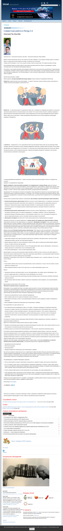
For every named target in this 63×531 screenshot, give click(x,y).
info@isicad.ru (36, 515)
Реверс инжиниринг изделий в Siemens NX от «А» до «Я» (16, 430)
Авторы (14, 21)
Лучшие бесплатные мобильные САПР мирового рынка (16, 419)
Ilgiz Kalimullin (5, 491)
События (20, 21)
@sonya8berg (13, 381)
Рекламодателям (28, 21)
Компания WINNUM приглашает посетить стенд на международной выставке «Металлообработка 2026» (26, 406)
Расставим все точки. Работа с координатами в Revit (15, 417)
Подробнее (5, 520)
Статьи (9, 21)
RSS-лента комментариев (8, 487)
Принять (32, 529)
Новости (4, 21)
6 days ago (15, 504)
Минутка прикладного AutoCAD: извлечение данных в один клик (18, 421)
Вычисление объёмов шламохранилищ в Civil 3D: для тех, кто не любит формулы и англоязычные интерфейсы (28, 422)
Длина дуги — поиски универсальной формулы (14, 432)
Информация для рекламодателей (9, 522)
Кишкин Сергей (5, 496)
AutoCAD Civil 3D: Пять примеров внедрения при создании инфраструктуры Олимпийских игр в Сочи (26, 426)
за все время (11, 415)
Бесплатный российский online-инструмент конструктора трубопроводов (20, 434)
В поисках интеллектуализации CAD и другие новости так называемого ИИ (19, 401)
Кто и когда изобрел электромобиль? (12, 428)
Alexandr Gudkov (5, 506)
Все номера (5, 447)
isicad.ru (37, 512)
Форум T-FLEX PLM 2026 (8, 408)
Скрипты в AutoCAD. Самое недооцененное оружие (15, 424)
